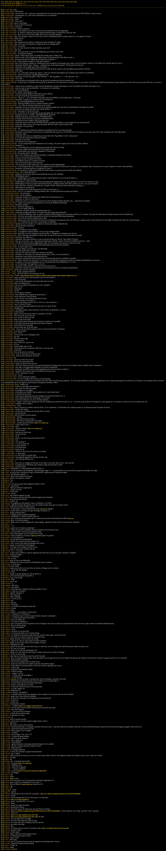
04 (8, 5)
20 (42, 5)
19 (40, 5)
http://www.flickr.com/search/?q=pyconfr (55, 828)
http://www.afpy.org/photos (20, 799)
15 (31, 5)
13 (27, 5)
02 (4, 5)
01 (2, 5)
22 (46, 5)
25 (52, 5)
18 (38, 5)
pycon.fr (13, 679)
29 (61, 5)
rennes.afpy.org (26, 784)
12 (25, 5)
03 (6, 5)
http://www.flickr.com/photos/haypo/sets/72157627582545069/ (61, 794)
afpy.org (43, 509)
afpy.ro (12, 778)
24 (50, 5)
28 (59, 5)
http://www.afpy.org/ (41, 423)
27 (57, 5)
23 (48, 5)
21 (44, 5)
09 (19, 5)
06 (12, 5)
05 (10, 5)
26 (55, 5)
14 (29, 5)
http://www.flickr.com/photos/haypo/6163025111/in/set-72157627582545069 (35, 811)
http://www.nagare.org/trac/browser (31, 706)
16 (33, 5)
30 (63, 5)
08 (16, 5)
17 (35, 5)
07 (14, 5)
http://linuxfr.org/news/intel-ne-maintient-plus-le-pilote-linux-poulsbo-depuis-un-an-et (49, 275)
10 (21, 5)
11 (23, 5)
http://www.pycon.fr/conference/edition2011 (32, 771)
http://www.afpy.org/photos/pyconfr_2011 (24, 815)
